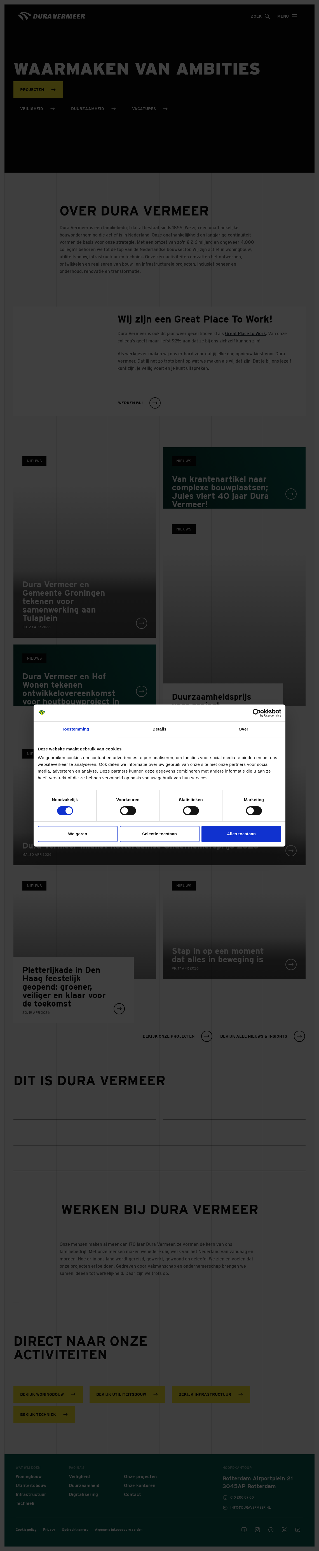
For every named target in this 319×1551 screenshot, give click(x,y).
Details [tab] (159, 729)
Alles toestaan (241, 833)
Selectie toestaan (159, 833)
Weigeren (77, 833)
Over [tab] (243, 729)
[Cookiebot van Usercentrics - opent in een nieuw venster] (256, 713)
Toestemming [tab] (75, 729)
